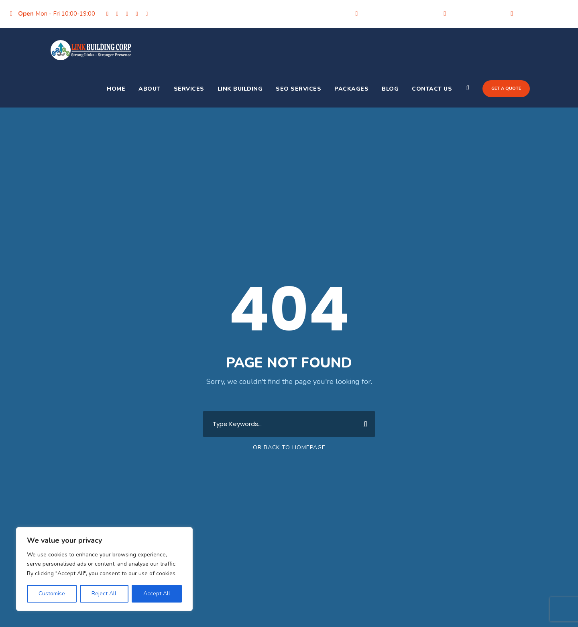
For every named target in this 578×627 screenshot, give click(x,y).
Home (116, 89)
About (149, 89)
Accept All (156, 593)
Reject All (104, 593)
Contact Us (432, 89)
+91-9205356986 (476, 14)
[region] (104, 569)
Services (189, 89)
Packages (351, 89)
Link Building (240, 89)
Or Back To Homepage (289, 447)
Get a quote (506, 88)
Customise (52, 593)
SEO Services (298, 89)
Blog (390, 89)
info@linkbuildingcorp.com (398, 14)
